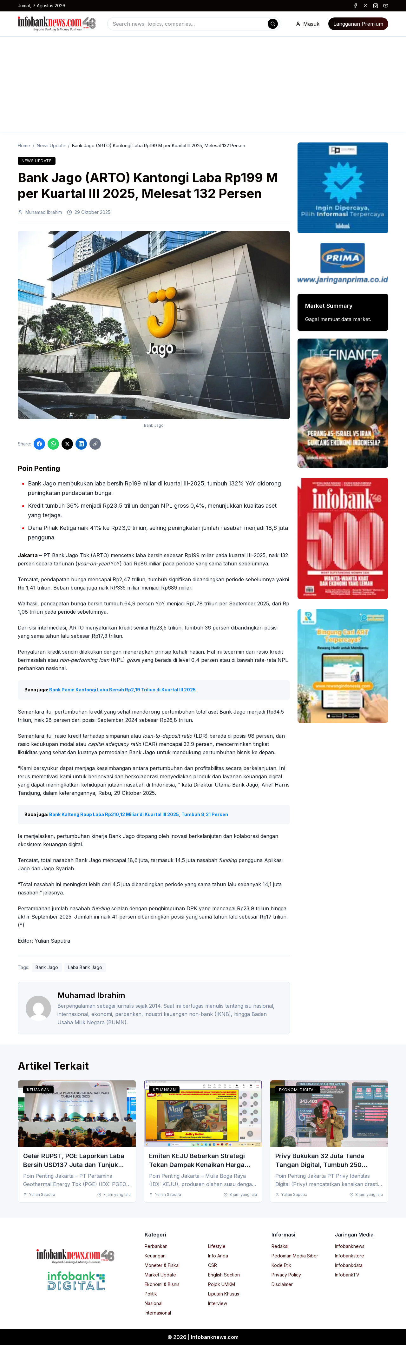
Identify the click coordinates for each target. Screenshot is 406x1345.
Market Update (160, 1274)
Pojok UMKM (221, 1284)
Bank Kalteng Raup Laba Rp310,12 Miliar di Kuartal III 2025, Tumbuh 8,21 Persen (138, 814)
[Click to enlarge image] (154, 325)
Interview (217, 1303)
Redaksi (280, 1246)
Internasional (158, 1312)
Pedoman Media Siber (295, 1255)
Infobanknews (349, 1246)
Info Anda (218, 1255)
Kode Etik (281, 1265)
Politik (151, 1293)
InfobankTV (347, 1274)
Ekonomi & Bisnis (162, 1284)
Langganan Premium (358, 24)
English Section (224, 1274)
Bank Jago (47, 967)
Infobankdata (349, 1265)
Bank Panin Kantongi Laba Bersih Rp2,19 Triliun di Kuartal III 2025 (122, 689)
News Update (51, 145)
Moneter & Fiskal (162, 1265)
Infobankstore (349, 1255)
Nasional (153, 1303)
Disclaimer (282, 1284)
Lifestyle (217, 1246)
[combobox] (193, 23)
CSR (212, 1265)
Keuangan (38, 1089)
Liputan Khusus (223, 1293)
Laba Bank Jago (85, 967)
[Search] (273, 24)
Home (24, 145)
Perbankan (156, 1246)
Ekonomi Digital (297, 1089)
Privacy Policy (286, 1274)
